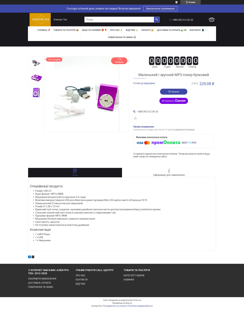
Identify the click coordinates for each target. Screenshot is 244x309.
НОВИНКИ (129, 279)
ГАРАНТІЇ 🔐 (147, 30)
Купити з (175, 100)
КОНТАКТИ (81, 279)
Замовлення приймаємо (160, 8)
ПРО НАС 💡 (116, 30)
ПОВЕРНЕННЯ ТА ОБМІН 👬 (122, 37)
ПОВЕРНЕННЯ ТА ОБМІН (40, 287)
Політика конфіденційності (140, 306)
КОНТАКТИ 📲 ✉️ (198, 30)
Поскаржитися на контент (115, 306)
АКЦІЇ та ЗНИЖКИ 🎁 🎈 (94, 30)
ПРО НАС (80, 275)
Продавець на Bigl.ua (122, 303)
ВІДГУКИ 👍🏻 (132, 30)
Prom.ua (137, 300)
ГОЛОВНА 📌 (43, 30)
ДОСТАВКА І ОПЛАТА (39, 283)
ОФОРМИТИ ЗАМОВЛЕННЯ (42, 278)
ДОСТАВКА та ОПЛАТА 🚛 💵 (171, 30)
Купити (175, 91)
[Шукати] (156, 19)
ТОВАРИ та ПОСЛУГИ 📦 (66, 30)
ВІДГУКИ (80, 284)
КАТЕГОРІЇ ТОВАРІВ (134, 275)
